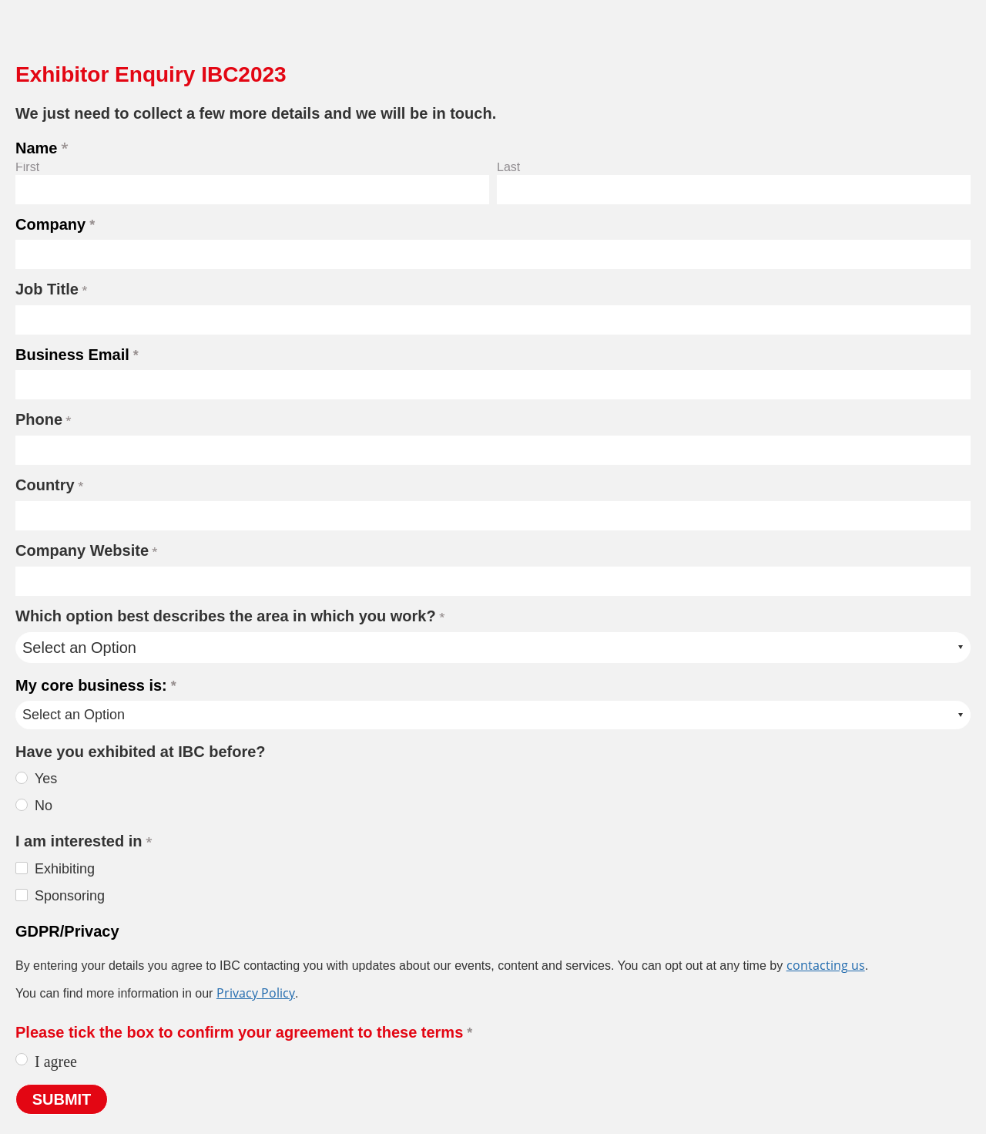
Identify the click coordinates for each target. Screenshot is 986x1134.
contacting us (825, 965)
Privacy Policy (255, 992)
